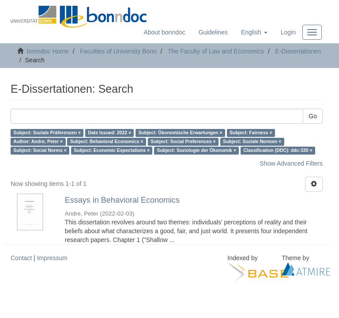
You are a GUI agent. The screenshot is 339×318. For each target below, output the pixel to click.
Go (313, 116)
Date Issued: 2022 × (109, 133)
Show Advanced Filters (291, 163)
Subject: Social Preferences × (183, 141)
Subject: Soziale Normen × (252, 141)
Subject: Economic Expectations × (112, 150)
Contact (21, 257)
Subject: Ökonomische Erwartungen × (180, 133)
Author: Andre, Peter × (38, 141)
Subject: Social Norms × (40, 150)
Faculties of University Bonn (118, 51)
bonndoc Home (48, 51)
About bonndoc (164, 32)
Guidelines (213, 32)
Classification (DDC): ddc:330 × (278, 150)
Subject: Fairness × (251, 133)
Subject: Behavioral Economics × (106, 141)
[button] (254, 32)
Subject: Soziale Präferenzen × (47, 133)
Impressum (52, 257)
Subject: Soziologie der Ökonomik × (196, 150)
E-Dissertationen (298, 51)
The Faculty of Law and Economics (216, 51)
